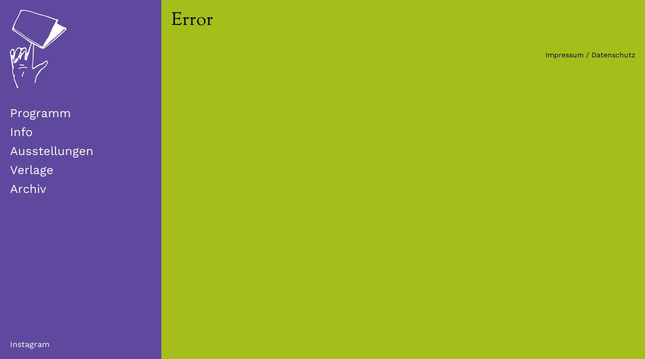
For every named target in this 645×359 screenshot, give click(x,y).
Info (21, 132)
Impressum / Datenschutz (590, 55)
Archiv (28, 189)
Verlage (31, 170)
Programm (40, 113)
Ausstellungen (51, 151)
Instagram (29, 344)
